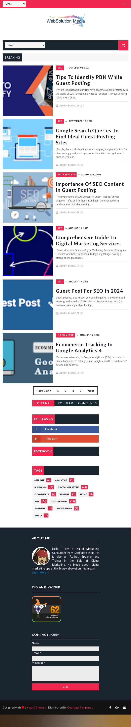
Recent (43, 415)
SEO (82, 67)
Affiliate (39, 493)
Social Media (64, 521)
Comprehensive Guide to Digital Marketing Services (101, 253)
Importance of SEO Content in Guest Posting (101, 199)
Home (83, 507)
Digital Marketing (68, 500)
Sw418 (38, 528)
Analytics (61, 493)
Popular (65, 415)
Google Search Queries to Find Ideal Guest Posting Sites (102, 141)
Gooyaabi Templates (80, 720)
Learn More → (41, 585)
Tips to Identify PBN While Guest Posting (99, 83)
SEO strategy (88, 183)
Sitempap (40, 521)
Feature (64, 507)
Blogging (40, 500)
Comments (87, 415)
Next (91, 403)
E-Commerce (87, 346)
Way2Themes (37, 720)
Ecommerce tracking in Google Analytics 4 (101, 361)
